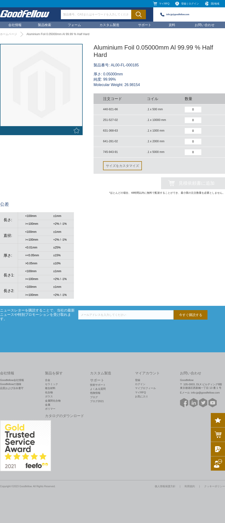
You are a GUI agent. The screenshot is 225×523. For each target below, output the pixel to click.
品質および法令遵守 (11, 388)
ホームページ (8, 34)
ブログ (94, 397)
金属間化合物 (53, 400)
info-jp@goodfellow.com (177, 14)
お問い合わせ (205, 25)
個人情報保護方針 (165, 486)
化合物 (49, 392)
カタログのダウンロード (64, 416)
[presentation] (114, 329)
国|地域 (215, 3)
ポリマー (50, 408)
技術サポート (98, 384)
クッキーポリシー (214, 486)
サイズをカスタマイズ (122, 166)
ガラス (49, 396)
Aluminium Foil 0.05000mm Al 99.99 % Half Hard (58, 34)
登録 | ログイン (190, 3)
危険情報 (95, 392)
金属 (47, 404)
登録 (137, 380)
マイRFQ (164, 3)
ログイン (140, 384)
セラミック (51, 384)
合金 (47, 380)
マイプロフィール (145, 388)
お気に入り (141, 396)
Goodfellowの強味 (10, 384)
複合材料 (50, 388)
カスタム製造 (109, 25)
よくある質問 (98, 388)
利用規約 (189, 486)
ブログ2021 (97, 401)
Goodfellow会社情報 (12, 380)
